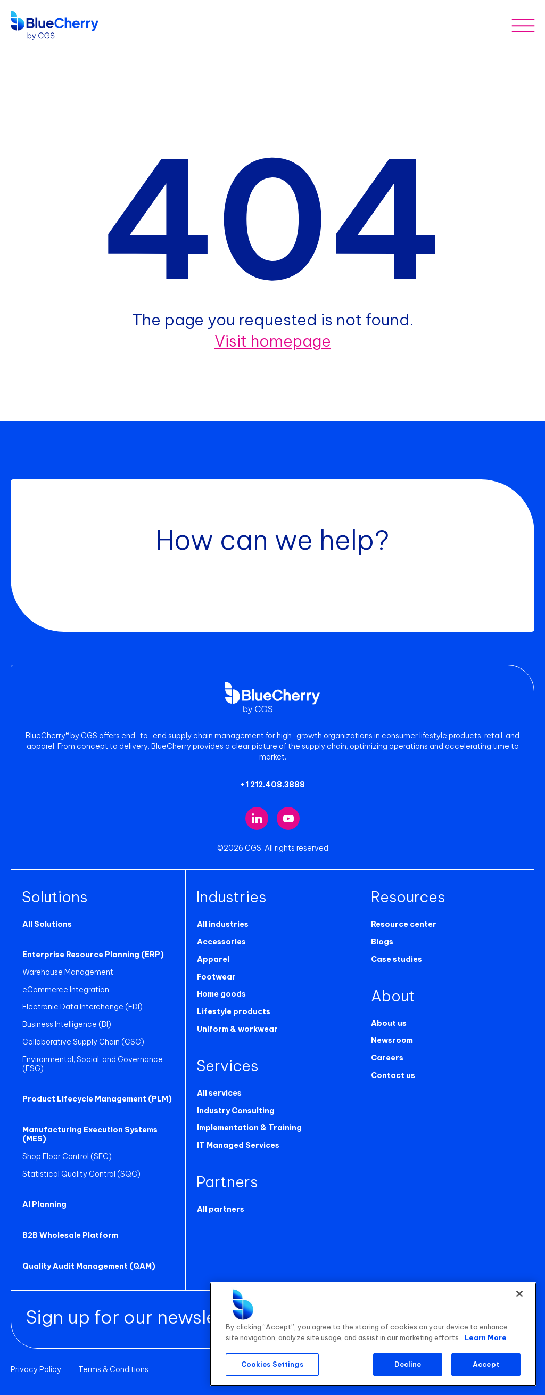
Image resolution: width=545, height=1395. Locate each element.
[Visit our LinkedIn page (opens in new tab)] (256, 818)
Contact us (393, 1075)
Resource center (403, 924)
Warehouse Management (67, 972)
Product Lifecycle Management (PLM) (96, 1099)
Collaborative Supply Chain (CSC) (83, 1042)
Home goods (220, 994)
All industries (222, 924)
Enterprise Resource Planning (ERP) (92, 954)
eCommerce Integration (65, 989)
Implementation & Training (248, 1127)
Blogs (382, 942)
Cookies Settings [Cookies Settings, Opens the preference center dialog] (272, 1364)
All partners (220, 1209)
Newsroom (392, 1040)
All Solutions (46, 924)
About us (389, 1022)
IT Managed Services (237, 1145)
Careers (387, 1058)
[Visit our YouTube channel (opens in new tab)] (288, 818)
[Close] (519, 1294)
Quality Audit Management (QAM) (88, 1266)
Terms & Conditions (113, 1369)
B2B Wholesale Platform (70, 1235)
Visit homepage (272, 341)
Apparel (212, 959)
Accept (486, 1364)
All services (218, 1093)
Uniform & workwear (236, 1029)
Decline (408, 1364)
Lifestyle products (233, 1011)
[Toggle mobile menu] (522, 25)
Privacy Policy (36, 1369)
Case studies (396, 959)
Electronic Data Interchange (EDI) (82, 1006)
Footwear (215, 976)
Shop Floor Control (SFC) (66, 1156)
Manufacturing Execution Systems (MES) (89, 1134)
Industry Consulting (235, 1110)
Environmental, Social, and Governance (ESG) (92, 1064)
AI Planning (44, 1204)
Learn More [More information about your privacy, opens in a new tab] (486, 1337)
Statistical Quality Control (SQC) (81, 1173)
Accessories (220, 942)
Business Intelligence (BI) (66, 1024)
